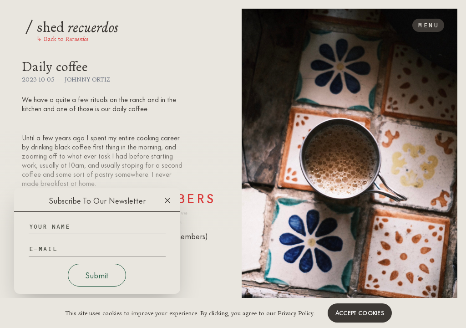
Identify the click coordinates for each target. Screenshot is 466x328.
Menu (428, 25)
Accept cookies (359, 313)
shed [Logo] (71, 25)
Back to (62, 38)
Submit (97, 275)
